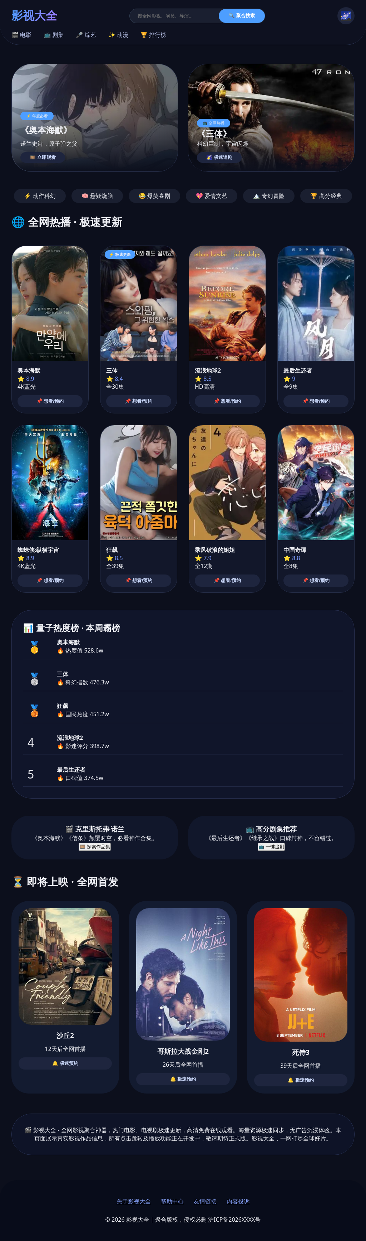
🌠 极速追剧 (219, 157)
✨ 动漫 (118, 35)
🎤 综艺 (86, 35)
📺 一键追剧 (271, 846)
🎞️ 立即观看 (43, 157)
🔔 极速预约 (65, 1063)
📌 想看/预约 (50, 401)
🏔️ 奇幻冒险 (269, 196)
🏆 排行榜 (153, 35)
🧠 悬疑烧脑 (97, 196)
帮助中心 (172, 1201)
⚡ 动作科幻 (39, 196)
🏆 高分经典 (326, 196)
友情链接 (205, 1201)
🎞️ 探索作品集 (94, 846)
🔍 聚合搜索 (242, 15)
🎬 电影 (21, 35)
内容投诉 (238, 1201)
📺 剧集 (54, 35)
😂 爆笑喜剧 (154, 196)
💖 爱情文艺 (211, 196)
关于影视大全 (134, 1201)
